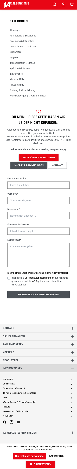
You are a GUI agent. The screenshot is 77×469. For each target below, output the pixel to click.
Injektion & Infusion (20, 68)
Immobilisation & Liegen (22, 63)
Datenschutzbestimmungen (39, 277)
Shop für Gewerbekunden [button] (38, 157)
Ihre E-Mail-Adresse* (18, 224)
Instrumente (16, 73)
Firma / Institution (17, 178)
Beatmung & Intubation (22, 41)
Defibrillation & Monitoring (23, 46)
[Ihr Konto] (63, 5)
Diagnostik (15, 52)
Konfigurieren (56, 456)
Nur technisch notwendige (29, 456)
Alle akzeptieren (40, 464)
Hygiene (14, 57)
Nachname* (13, 209)
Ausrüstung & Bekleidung (23, 35)
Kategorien (19, 21)
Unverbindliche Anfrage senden (38, 294)
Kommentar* (14, 239)
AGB (34, 281)
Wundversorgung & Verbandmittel (28, 95)
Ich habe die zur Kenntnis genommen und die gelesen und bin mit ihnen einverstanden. (39, 281)
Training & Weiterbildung (22, 90)
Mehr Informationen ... (44, 450)
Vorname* (12, 193)
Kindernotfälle (17, 79)
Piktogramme (17, 84)
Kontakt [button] (57, 165)
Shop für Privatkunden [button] (29, 165)
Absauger (15, 30)
